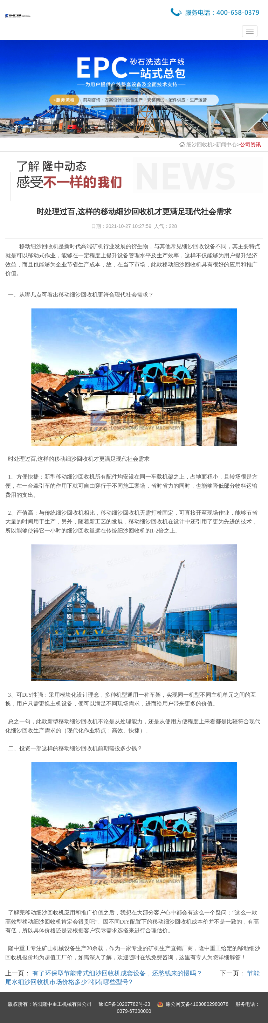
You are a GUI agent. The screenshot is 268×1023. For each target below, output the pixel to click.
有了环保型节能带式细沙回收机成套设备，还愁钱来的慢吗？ (116, 973)
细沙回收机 (199, 144)
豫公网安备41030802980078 (197, 1004)
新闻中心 (226, 144)
